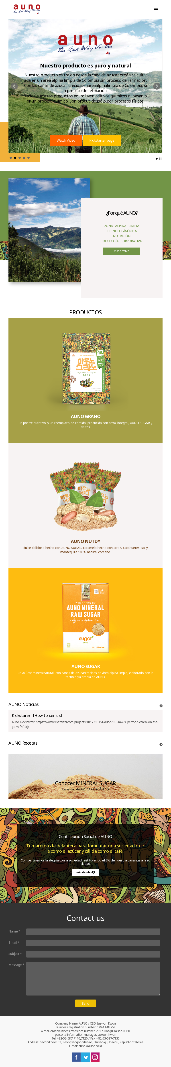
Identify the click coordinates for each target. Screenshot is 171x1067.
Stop (160, 159)
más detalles (121, 251)
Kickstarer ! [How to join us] (37, 715)
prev (14, 86)
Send (85, 1003)
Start (157, 159)
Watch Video (66, 140)
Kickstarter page (101, 140)
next (156, 86)
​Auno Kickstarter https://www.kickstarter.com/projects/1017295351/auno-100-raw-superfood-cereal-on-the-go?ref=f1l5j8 (85, 724)
